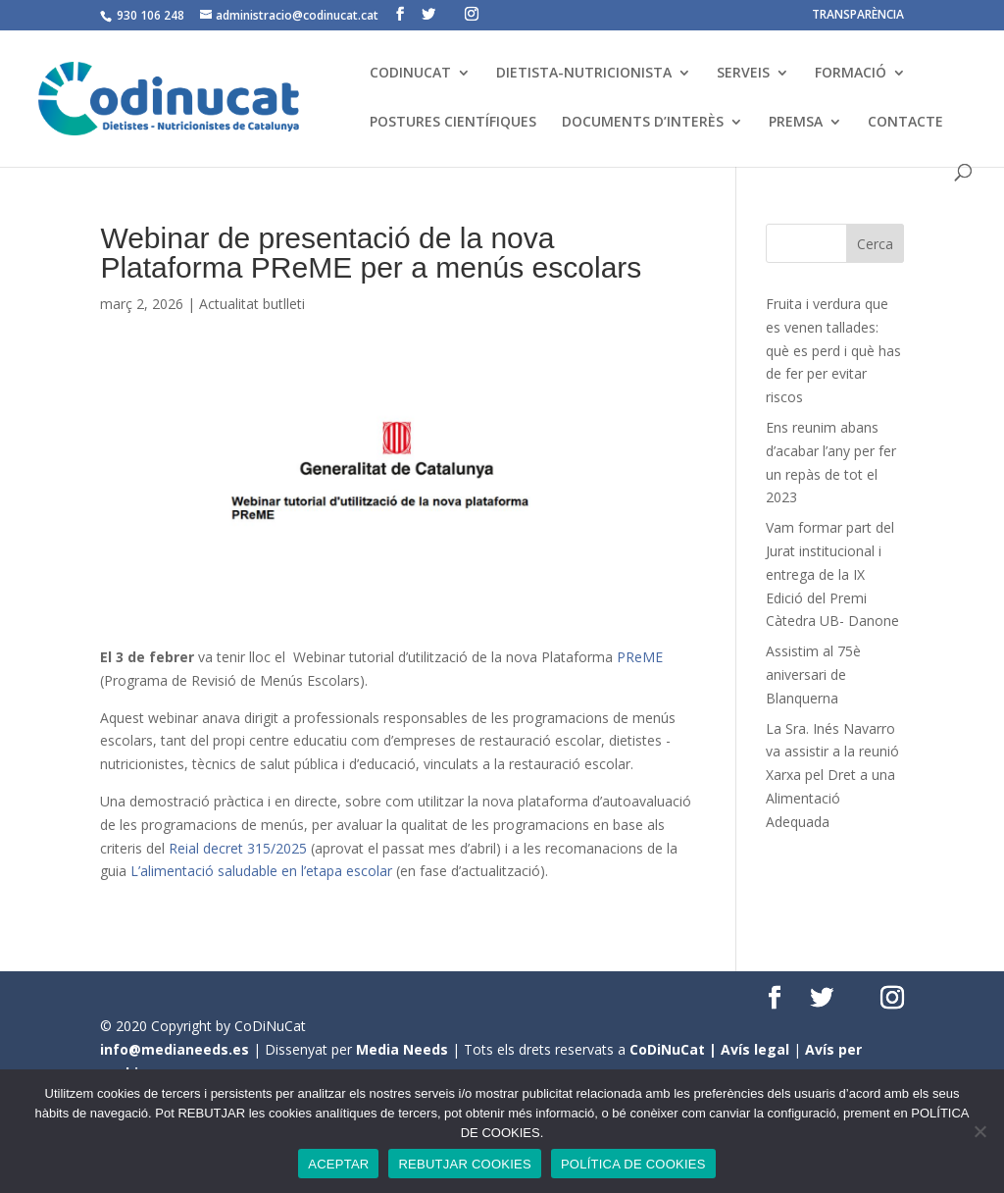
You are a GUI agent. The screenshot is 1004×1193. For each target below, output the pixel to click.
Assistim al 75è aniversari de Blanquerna (813, 674)
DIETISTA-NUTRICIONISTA (584, 73)
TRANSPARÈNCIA (858, 16)
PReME (640, 657)
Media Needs (402, 1049)
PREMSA (796, 122)
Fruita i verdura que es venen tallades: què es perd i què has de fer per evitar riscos (833, 350)
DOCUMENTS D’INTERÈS (643, 122)
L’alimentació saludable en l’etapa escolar (261, 870)
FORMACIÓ (850, 73)
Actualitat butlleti (252, 303)
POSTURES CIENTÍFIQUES (453, 122)
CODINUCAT (410, 73)
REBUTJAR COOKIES (464, 1164)
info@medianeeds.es (174, 1049)
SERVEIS (743, 73)
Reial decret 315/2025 (238, 848)
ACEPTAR (338, 1164)
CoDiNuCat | (675, 1049)
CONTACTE (905, 122)
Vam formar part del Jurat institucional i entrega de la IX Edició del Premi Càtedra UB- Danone (832, 574)
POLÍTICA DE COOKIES (633, 1164)
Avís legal (755, 1049)
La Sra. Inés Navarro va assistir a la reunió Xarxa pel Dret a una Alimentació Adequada (832, 775)
